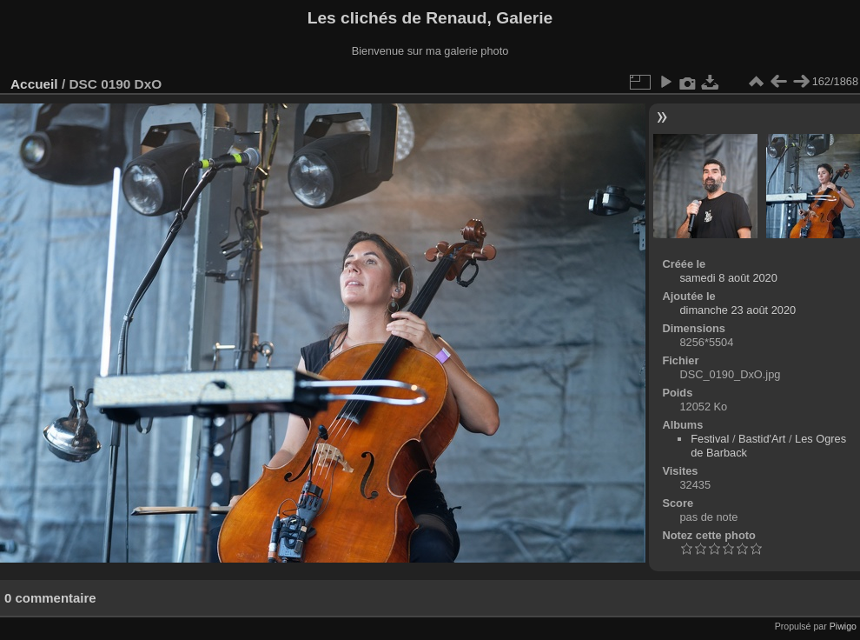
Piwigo (843, 626)
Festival (710, 438)
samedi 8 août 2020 (728, 277)
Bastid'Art (761, 438)
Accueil (34, 84)
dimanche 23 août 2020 (737, 310)
